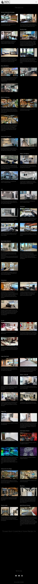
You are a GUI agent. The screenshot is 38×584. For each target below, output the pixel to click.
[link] (5, 2)
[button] (36, 2)
